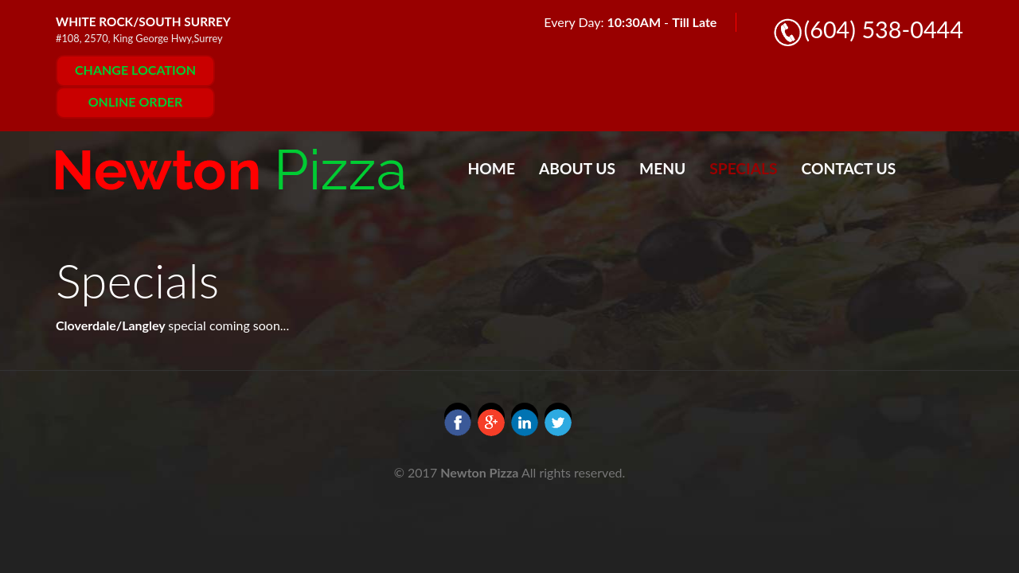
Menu (662, 168)
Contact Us (849, 168)
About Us (577, 168)
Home (491, 168)
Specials (743, 168)
